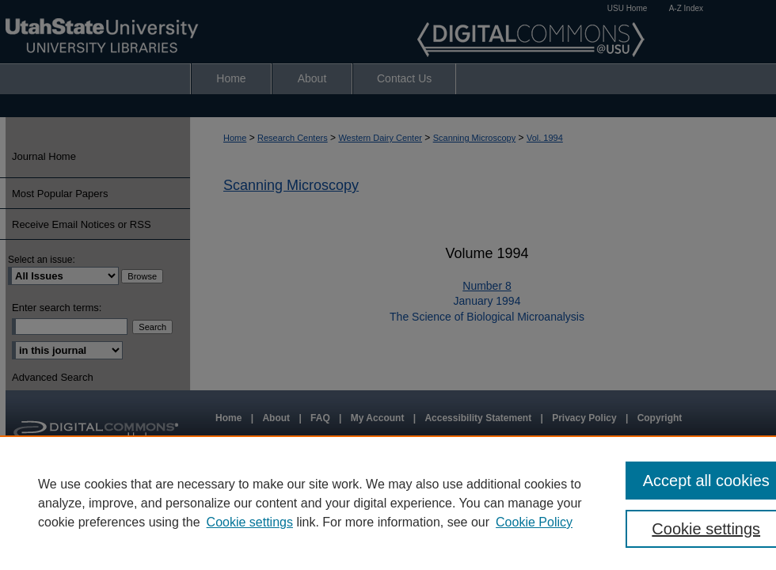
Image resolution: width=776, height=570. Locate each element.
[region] (388, 502)
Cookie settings (250, 522)
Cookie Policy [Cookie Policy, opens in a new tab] (534, 522)
